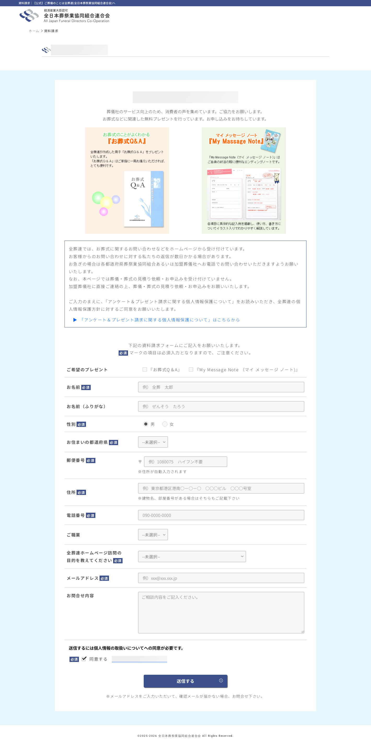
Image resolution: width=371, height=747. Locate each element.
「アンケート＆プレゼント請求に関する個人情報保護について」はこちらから (159, 319)
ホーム (34, 30)
